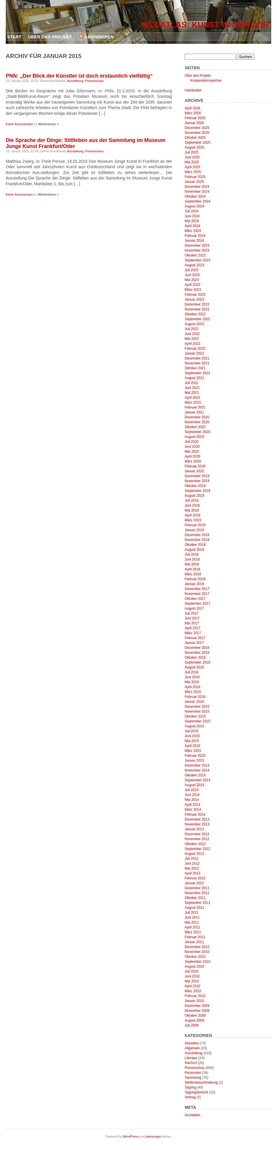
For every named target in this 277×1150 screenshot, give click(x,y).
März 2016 (193, 692)
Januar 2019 (194, 530)
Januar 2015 (194, 760)
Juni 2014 (192, 795)
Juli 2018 (192, 554)
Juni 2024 (192, 216)
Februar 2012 (195, 878)
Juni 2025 (192, 157)
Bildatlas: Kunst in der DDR (205, 24)
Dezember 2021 (197, 358)
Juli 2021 (192, 383)
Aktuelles (192, 1043)
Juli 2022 (192, 329)
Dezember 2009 (197, 1006)
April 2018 (192, 569)
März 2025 (193, 172)
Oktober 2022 (195, 314)
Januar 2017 (194, 643)
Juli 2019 (192, 501)
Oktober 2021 (195, 368)
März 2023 (193, 290)
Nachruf (191, 1063)
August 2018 (194, 550)
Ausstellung (75, 81)
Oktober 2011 (195, 898)
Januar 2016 (194, 702)
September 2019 (197, 491)
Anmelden (192, 1115)
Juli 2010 (192, 971)
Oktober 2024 (195, 196)
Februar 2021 (195, 407)
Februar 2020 (195, 466)
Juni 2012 (192, 863)
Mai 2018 (192, 564)
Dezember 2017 (197, 589)
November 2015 (197, 711)
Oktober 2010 (195, 957)
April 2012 (192, 873)
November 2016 (197, 653)
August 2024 (194, 206)
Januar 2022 (194, 353)
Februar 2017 (195, 638)
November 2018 (197, 540)
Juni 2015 (192, 736)
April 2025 (192, 167)
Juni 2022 (192, 334)
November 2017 (197, 594)
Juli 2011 (192, 913)
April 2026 (192, 108)
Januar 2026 (194, 123)
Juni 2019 (192, 505)
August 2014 (194, 785)
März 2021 (193, 402)
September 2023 (197, 260)
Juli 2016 (192, 672)
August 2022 (194, 324)
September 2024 (197, 201)
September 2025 (197, 143)
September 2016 (197, 662)
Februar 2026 (195, 118)
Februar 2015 (195, 756)
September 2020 (197, 432)
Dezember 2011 (197, 888)
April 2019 (192, 515)
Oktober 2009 (195, 1016)
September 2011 (197, 903)
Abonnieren (99, 36)
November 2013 (197, 824)
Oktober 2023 (195, 255)
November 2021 (197, 363)
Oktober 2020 (195, 427)
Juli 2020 (192, 442)
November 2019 (197, 481)
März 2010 (193, 991)
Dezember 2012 (197, 834)
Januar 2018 (194, 584)
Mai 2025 (192, 162)
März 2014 (193, 810)
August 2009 (194, 1020)
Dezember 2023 (197, 246)
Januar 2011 (194, 942)
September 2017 (197, 604)
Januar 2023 (194, 299)
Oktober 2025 (195, 138)
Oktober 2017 (195, 599)
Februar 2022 (195, 349)
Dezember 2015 (197, 707)
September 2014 (197, 780)
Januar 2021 (194, 412)
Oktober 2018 (195, 545)
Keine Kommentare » (20, 124)
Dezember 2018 (197, 535)
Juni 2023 (192, 275)
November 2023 (197, 250)
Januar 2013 (194, 829)
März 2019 (193, 520)
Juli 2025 (192, 152)
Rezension (193, 1073)
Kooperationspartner (206, 80)
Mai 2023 (192, 280)
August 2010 (194, 966)
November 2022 (197, 309)
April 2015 (192, 746)
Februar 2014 (195, 814)
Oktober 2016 (195, 657)
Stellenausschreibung (201, 1082)
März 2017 (193, 633)
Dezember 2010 (197, 947)
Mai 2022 (192, 339)
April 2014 (192, 805)
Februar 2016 (195, 697)
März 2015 (193, 751)
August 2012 (194, 854)
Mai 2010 (192, 981)
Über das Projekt (50, 36)
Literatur (191, 1058)
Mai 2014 (192, 800)
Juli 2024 (192, 211)
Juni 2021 (192, 388)
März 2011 (193, 932)
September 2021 (197, 373)
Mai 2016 (192, 682)
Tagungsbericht (196, 1092)
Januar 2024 (194, 241)
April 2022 (192, 344)
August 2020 (194, 437)
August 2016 (194, 667)
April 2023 (192, 285)
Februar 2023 (195, 295)
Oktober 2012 (195, 844)
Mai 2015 (192, 741)
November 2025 (197, 133)
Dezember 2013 (197, 819)
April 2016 (192, 687)
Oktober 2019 (195, 486)
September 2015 (197, 721)
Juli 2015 (192, 731)
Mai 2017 (192, 623)
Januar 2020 (194, 471)
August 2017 (194, 608)
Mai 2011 (192, 922)
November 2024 (197, 192)
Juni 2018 (192, 559)
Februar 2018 (195, 579)
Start (14, 36)
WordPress (131, 1136)
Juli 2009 (192, 1025)
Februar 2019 (195, 525)
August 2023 (194, 265)
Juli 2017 (192, 613)
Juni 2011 (192, 917)
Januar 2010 (194, 1001)
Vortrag (190, 1097)
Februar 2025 (195, 177)
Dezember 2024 (197, 187)
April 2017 (192, 628)
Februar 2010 (195, 996)
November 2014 (197, 770)
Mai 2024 (192, 221)
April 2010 (192, 986)
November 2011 (197, 893)
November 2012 (197, 839)
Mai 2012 (192, 868)
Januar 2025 (194, 182)
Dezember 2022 (197, 304)
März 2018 (193, 574)
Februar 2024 (195, 236)
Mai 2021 (192, 393)
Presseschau (94, 81)
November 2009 (197, 1011)
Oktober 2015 (195, 716)
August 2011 (194, 908)
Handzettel (193, 90)
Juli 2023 (192, 270)
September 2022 (197, 319)
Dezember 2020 (197, 417)
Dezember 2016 (197, 648)
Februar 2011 (195, 937)
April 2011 (192, 927)
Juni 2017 (192, 618)
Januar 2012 (194, 883)
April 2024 (192, 226)
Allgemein (192, 1048)
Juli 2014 (192, 790)
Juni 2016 (192, 677)
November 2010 (197, 952)
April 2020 (192, 456)
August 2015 (194, 726)
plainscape (153, 1136)
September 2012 (197, 849)
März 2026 (193, 113)
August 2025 (194, 147)
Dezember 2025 (197, 128)
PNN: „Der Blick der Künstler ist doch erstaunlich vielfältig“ (79, 76)
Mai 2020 (192, 451)
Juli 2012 (192, 859)
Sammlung (193, 1078)
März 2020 (193, 461)
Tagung (190, 1087)
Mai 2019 (192, 510)
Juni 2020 (192, 447)
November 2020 (197, 422)
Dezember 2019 (197, 476)
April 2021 (192, 398)
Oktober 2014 (195, 775)
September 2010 (197, 962)
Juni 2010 (192, 976)
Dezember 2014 (197, 765)
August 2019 (194, 496)
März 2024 (193, 231)
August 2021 (194, 378)
